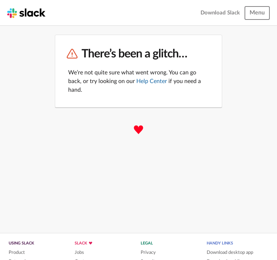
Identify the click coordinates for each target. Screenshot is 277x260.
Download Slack (220, 13)
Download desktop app (230, 252)
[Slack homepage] (26, 12)
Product (17, 252)
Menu (257, 13)
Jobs (79, 252)
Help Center (151, 81)
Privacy (148, 252)
